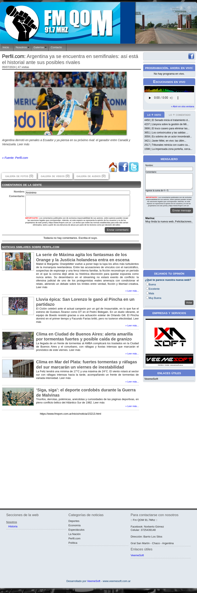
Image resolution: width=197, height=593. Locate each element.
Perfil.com (74, 538)
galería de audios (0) (91, 176)
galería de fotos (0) (19, 176)
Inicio (5, 47)
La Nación (74, 534)
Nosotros (21, 47)
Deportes (73, 521)
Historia (12, 526)
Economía (74, 525)
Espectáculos (76, 529)
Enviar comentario (118, 229)
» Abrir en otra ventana (182, 106)
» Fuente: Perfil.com (15, 157)
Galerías (39, 47)
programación (156, 68)
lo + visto (154, 114)
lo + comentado (180, 114)
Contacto (56, 47)
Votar (189, 302)
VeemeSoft (151, 378)
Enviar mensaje (181, 210)
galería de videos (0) (55, 176)
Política (72, 542)
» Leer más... (132, 291)
